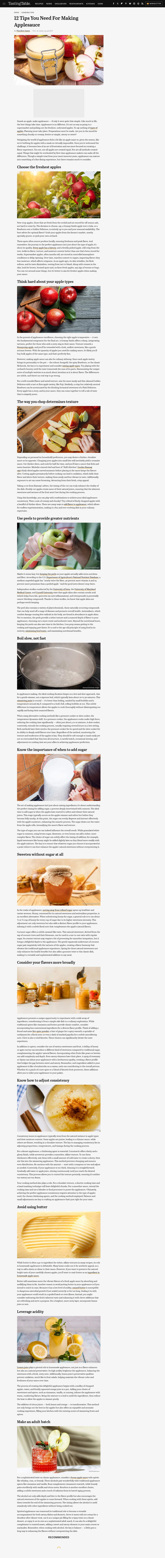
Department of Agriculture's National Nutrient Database (72, 577)
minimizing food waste (35, 630)
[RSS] (142, 4)
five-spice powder (41, 1031)
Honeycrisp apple (25, 347)
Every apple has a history (44, 247)
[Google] (138, 4)
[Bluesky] (130, 4)
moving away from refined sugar (57, 910)
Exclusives (60, 3)
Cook (100, 3)
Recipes (39, 3)
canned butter (78, 1287)
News (49, 3)
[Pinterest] (126, 4)
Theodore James (23, 30)
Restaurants (76, 3)
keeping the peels (48, 573)
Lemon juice (23, 1367)
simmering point (25, 700)
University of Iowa (61, 589)
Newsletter (154, 3)
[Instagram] (134, 4)
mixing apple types (71, 365)
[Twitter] (118, 4)
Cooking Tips (28, 12)
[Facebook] (113, 4)
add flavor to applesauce (75, 504)
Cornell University (44, 592)
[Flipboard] (122, 4)
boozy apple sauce (79, 1477)
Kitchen (90, 3)
